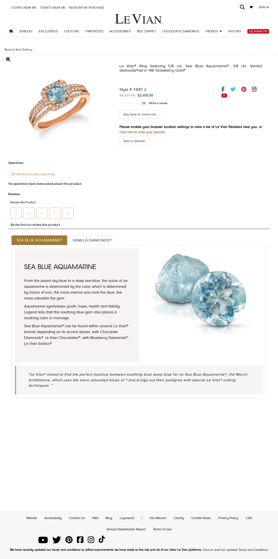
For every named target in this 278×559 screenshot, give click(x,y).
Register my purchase (87, 7)
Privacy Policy (233, 517)
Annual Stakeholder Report (125, 529)
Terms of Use (163, 529)
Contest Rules (204, 517)
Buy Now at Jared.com (141, 114)
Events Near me (52, 7)
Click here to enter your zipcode (144, 132)
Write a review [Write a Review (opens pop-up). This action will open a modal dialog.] (158, 103)
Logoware (126, 517)
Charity (180, 517)
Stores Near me (23, 7)
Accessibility (49, 517)
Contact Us (74, 517)
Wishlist (26, 517)
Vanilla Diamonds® (97, 240)
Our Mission (158, 517)
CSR (254, 517)
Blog (107, 517)
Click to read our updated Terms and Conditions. (235, 549)
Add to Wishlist (135, 141)
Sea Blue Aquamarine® (41, 240)
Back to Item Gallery (18, 49)
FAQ (94, 517)
